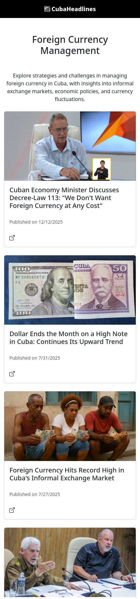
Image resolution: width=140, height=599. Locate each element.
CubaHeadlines (70, 9)
